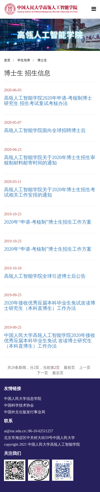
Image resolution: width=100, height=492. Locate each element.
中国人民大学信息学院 (22, 399)
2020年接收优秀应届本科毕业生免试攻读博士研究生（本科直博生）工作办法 (49, 305)
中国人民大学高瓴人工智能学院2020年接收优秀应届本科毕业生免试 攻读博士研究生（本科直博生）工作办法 (49, 341)
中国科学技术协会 (19, 405)
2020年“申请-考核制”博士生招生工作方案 (47, 222)
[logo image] (41, 9)
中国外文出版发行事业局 (24, 412)
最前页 (69, 368)
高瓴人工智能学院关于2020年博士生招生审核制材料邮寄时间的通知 (49, 160)
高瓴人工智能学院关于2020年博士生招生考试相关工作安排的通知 (49, 192)
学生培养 (17, 21)
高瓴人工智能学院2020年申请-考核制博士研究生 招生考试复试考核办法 (48, 100)
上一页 (84, 368)
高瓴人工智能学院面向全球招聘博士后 (45, 130)
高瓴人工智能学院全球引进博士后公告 (45, 276)
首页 (4, 21)
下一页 (42, 373)
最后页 (57, 373)
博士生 (32, 21)
